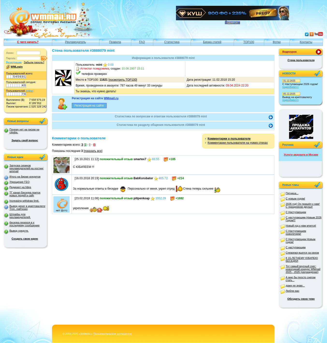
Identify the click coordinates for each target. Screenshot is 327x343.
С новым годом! (295, 198)
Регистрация (14, 62)
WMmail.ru (111, 98)
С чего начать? (27, 42)
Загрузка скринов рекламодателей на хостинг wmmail (26, 168)
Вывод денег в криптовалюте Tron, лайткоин (27, 207)
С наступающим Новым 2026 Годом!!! (303, 219)
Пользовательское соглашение (112, 333)
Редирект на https (20, 187)
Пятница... (292, 193)
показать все (93, 151)
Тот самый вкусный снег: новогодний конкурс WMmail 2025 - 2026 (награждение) (303, 269)
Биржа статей (212, 42)
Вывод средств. (19, 230)
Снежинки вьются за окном (302, 252)
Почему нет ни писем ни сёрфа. (24, 131)
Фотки (277, 42)
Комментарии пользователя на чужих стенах (238, 142)
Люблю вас (292, 290)
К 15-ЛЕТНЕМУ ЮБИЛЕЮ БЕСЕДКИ (302, 259)
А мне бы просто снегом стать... (300, 279)
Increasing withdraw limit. (24, 200)
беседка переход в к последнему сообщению (24, 224)
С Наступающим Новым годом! (300, 240)
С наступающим (295, 247)
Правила (115, 42)
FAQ (142, 42)
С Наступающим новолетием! (296, 232)
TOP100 (248, 42)
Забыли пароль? (34, 62)
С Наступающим (296, 212)
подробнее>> (290, 87)
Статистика (171, 42)
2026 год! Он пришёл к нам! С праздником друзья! (303, 205)
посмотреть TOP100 (122, 79)
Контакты (306, 42)
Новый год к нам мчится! (301, 225)
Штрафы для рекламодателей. (20, 216)
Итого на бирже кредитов (24, 176)
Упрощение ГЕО (19, 181)
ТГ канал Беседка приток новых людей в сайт (24, 194)
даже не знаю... (295, 285)
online (29, 90)
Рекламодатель (75, 42)
